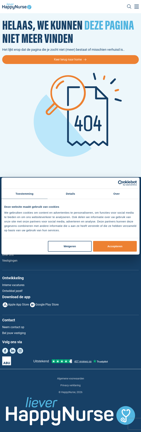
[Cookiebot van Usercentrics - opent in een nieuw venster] (121, 183)
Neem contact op (13, 327)
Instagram (20, 351)
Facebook (5, 351)
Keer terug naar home (68, 59)
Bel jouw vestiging (14, 333)
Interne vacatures (13, 285)
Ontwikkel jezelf (12, 291)
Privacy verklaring (70, 385)
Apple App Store (18, 304)
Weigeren (70, 246)
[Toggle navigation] (136, 6)
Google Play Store (47, 304)
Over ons (8, 254)
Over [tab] (116, 193)
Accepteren (114, 246)
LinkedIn (13, 351)
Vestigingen (9, 260)
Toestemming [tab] (25, 193)
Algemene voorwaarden (70, 378)
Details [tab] (70, 193)
